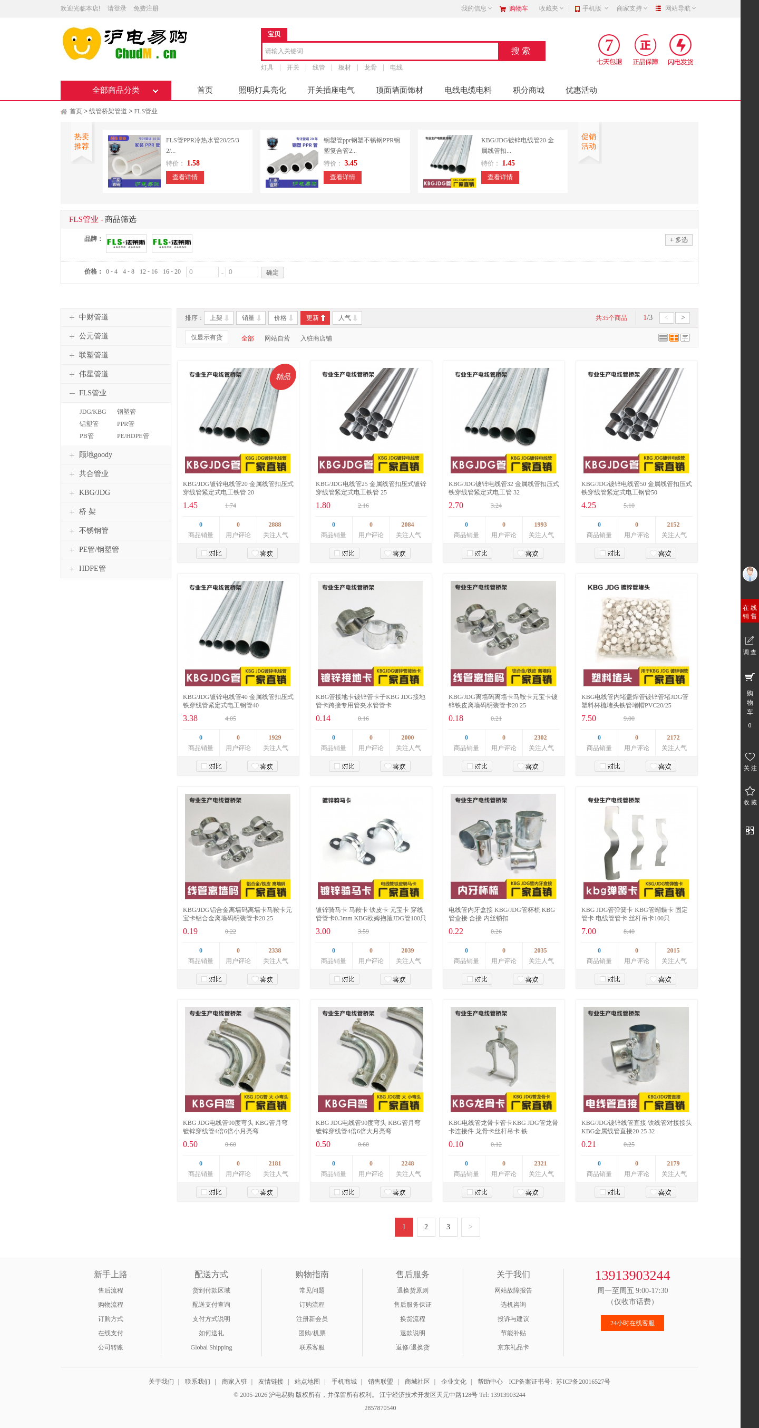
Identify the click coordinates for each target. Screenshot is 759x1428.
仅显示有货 (206, 337)
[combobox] (380, 52)
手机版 (595, 8)
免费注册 (146, 8)
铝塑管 (89, 424)
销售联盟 (380, 1381)
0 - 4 (112, 271)
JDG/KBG (93, 411)
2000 (408, 737)
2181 (275, 1163)
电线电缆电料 (468, 90)
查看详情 (185, 177)
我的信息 (477, 8)
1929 (275, 737)
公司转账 (110, 1347)
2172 (673, 737)
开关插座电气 (331, 90)
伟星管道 (87, 374)
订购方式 (110, 1319)
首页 (205, 90)
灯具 (267, 67)
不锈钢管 (87, 531)
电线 (396, 67)
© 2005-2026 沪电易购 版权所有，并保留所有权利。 (305, 1394)
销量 (248, 318)
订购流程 (312, 1304)
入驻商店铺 (316, 338)
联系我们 (197, 1381)
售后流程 (110, 1290)
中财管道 (87, 317)
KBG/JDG (88, 493)
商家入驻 (234, 1381)
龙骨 (370, 67)
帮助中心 (490, 1381)
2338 (275, 950)
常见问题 (312, 1290)
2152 (673, 524)
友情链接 (271, 1381)
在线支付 (110, 1333)
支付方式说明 (211, 1319)
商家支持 (632, 8)
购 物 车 (750, 700)
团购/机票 (311, 1333)
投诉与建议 (513, 1319)
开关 (293, 67)
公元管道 (87, 336)
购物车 (518, 8)
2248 (408, 1163)
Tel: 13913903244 (502, 1394)
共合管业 (87, 474)
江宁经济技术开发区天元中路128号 (429, 1394)
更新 (312, 318)
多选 (679, 240)
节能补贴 (513, 1333)
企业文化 (453, 1381)
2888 (275, 524)
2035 (540, 950)
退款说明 (412, 1333)
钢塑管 (126, 411)
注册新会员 (312, 1319)
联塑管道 (87, 355)
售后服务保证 (413, 1304)
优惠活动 (581, 90)
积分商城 (528, 90)
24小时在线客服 (632, 1323)
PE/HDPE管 (133, 436)
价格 (280, 318)
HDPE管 (86, 569)
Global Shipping (211, 1347)
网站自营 (277, 338)
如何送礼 (211, 1333)
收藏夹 (552, 8)
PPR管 (125, 424)
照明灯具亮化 (262, 90)
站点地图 (307, 1381)
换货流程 (412, 1319)
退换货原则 (413, 1290)
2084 (408, 524)
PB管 (87, 436)
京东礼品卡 (513, 1347)
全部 (247, 338)
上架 (216, 318)
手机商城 (344, 1381)
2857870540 (379, 1408)
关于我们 (161, 1381)
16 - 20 (172, 271)
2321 (540, 1163)
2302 (540, 737)
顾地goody (89, 455)
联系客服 (312, 1347)
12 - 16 (149, 271)
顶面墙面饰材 (399, 90)
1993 (540, 524)
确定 (272, 272)
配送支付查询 (211, 1304)
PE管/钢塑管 (92, 550)
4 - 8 (128, 271)
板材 (344, 67)
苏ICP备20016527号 (583, 1381)
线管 (319, 67)
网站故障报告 (513, 1290)
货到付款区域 (211, 1290)
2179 (673, 1163)
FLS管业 (146, 111)
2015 (673, 950)
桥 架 (81, 512)
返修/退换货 (412, 1347)
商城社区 (417, 1381)
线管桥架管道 (108, 111)
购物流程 (110, 1304)
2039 (408, 950)
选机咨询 (513, 1304)
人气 (344, 318)
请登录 (117, 8)
